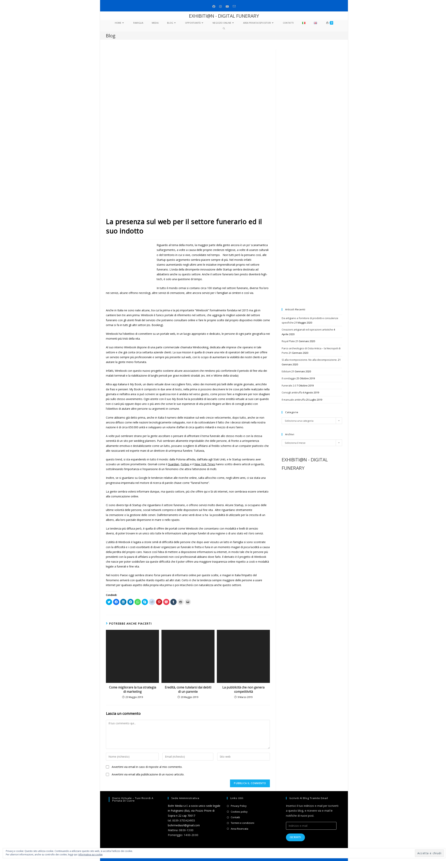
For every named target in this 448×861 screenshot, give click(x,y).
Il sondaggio (289, 378)
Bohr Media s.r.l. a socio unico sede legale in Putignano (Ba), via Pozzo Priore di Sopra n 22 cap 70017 (194, 810)
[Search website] (224, 29)
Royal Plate (288, 341)
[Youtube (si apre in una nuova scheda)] (227, 6)
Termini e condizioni (242, 823)
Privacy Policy (239, 806)
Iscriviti (295, 837)
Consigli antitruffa (292, 392)
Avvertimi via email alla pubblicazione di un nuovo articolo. (148, 774)
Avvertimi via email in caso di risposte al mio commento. (147, 767)
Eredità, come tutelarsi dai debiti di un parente (188, 689)
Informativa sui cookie (90, 854)
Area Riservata (239, 828)
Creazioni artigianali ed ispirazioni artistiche (307, 329)
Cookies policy (239, 811)
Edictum (286, 371)
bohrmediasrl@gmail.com (184, 825)
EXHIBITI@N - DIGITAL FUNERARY (224, 16)
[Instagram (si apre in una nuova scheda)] (220, 6)
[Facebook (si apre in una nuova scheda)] (213, 6)
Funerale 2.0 (289, 385)
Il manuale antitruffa (294, 399)
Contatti (235, 817)
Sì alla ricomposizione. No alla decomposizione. (309, 359)
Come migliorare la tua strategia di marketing (132, 689)
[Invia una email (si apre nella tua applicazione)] (234, 6)
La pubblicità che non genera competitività (243, 689)
